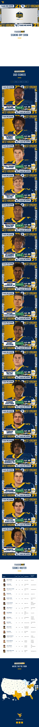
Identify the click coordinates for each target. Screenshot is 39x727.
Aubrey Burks (9, 584)
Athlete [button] (26, 81)
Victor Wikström (9, 645)
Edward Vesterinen (10, 640)
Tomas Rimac (9, 631)
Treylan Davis (9, 593)
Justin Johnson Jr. (9, 607)
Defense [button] (21, 81)
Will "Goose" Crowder (10, 588)
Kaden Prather (9, 626)
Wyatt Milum (9, 622)
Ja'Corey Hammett (10, 602)
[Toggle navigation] (37, 2)
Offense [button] (16, 81)
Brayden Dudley (9, 598)
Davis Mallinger (9, 612)
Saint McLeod (9, 617)
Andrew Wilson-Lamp (10, 650)
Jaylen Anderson (9, 579)
